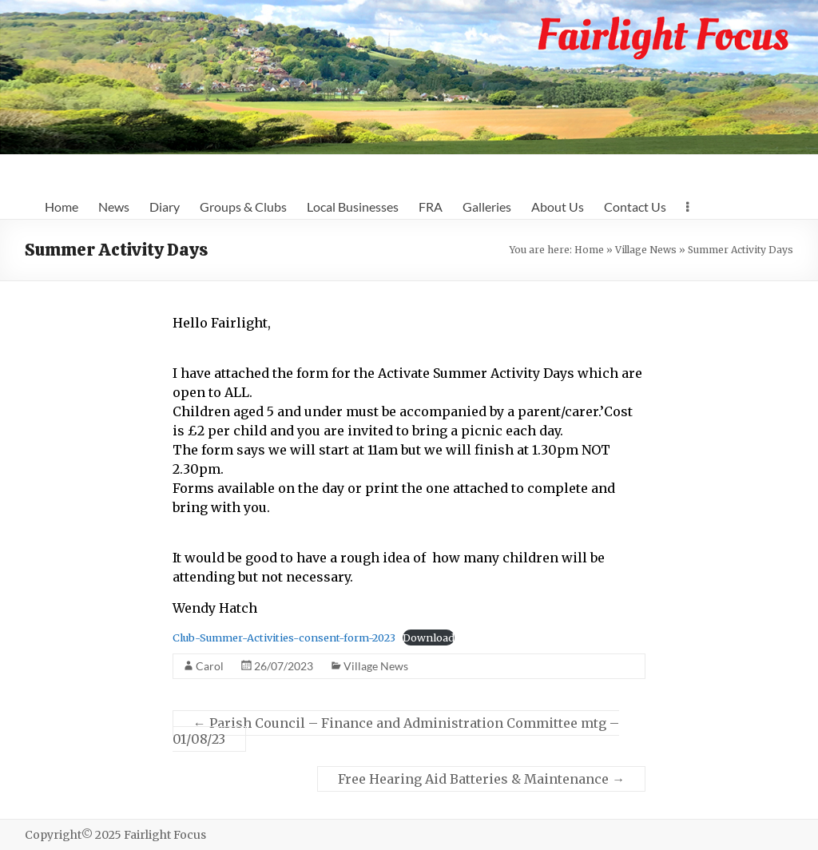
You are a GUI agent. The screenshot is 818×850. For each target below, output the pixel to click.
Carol (210, 666)
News (113, 206)
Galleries (487, 206)
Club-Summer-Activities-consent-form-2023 (284, 637)
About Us (557, 206)
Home (61, 206)
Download (429, 637)
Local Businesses (353, 206)
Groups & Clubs (243, 206)
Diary (164, 206)
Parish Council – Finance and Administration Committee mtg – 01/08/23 (396, 731)
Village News (646, 250)
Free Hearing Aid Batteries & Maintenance (481, 779)
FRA (431, 206)
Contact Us (635, 206)
